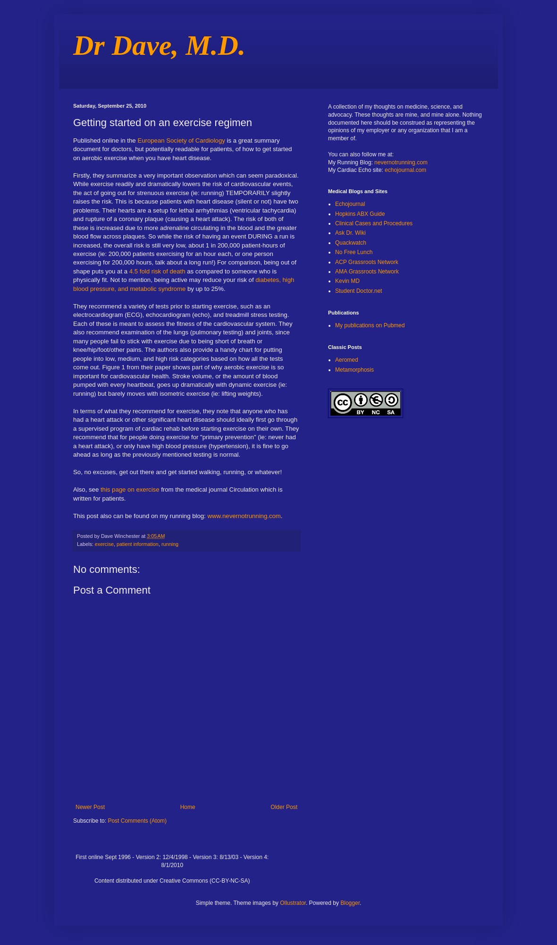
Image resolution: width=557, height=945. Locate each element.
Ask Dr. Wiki (350, 233)
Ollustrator (293, 903)
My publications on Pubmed (370, 325)
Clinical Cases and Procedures (374, 223)
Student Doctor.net (358, 291)
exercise (104, 544)
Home (187, 807)
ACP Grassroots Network (366, 262)
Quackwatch (350, 242)
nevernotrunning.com (401, 162)
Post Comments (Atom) (137, 820)
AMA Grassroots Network (367, 271)
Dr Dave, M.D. (159, 45)
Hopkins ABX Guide (360, 214)
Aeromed (346, 360)
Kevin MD (347, 281)
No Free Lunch (353, 252)
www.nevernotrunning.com (243, 515)
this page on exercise (129, 489)
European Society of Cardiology (181, 140)
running (169, 544)
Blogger (350, 903)
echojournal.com (405, 170)
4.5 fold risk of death (156, 271)
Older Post (283, 807)
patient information (138, 544)
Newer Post (90, 807)
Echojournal (350, 204)
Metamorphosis (354, 369)
